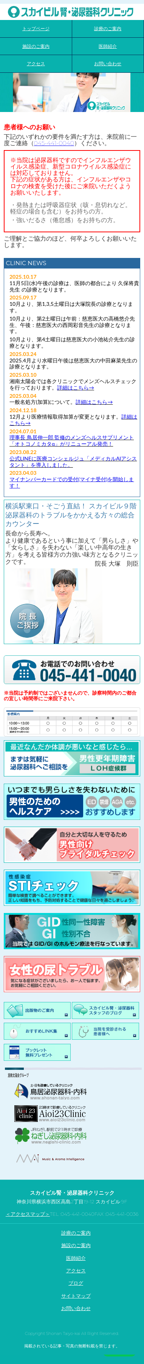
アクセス (76, 1270)
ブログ (75, 1283)
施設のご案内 (76, 1245)
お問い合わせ (76, 1308)
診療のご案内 (76, 1233)
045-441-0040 (54, 143)
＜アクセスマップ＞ (28, 1214)
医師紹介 (76, 1258)
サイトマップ (76, 1296)
